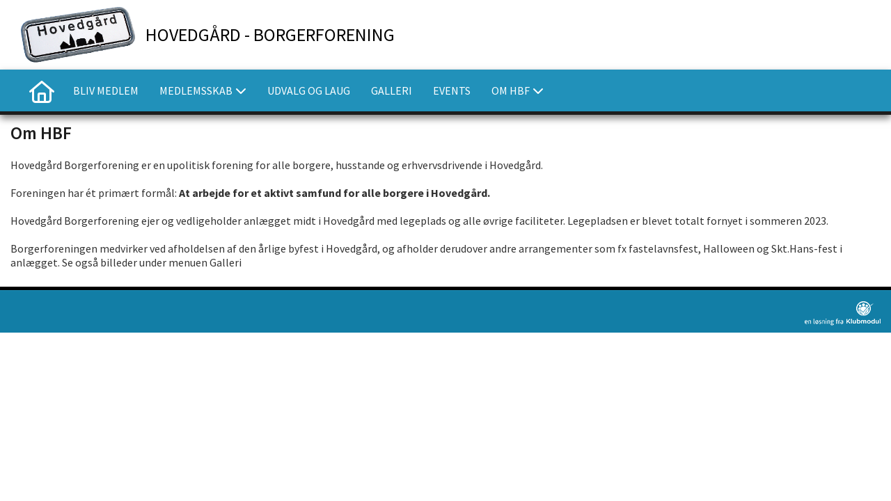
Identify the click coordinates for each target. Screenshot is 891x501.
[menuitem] (42, 90)
